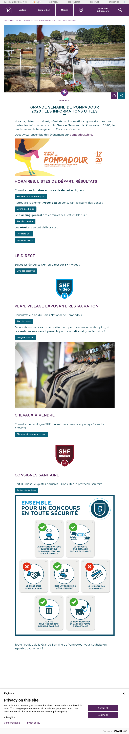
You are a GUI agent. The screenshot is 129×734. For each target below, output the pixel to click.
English (9, 693)
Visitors (22, 10)
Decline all (103, 715)
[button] (22, 10)
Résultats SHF (24, 234)
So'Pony (53, 2)
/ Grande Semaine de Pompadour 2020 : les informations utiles (49, 20)
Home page (9, 20)
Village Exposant (25, 338)
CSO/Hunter (74, 2)
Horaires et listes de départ (31, 197)
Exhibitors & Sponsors (103, 10)
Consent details (12, 722)
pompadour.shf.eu (82, 134)
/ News (18, 20)
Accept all (103, 708)
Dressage (114, 2)
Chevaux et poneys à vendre (31, 434)
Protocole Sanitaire (26, 490)
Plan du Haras (24, 321)
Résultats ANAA (25, 241)
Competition (43, 10)
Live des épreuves (26, 271)
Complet (94, 2)
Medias (64, 10)
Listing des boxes (25, 209)
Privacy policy (33, 722)
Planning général (25, 221)
